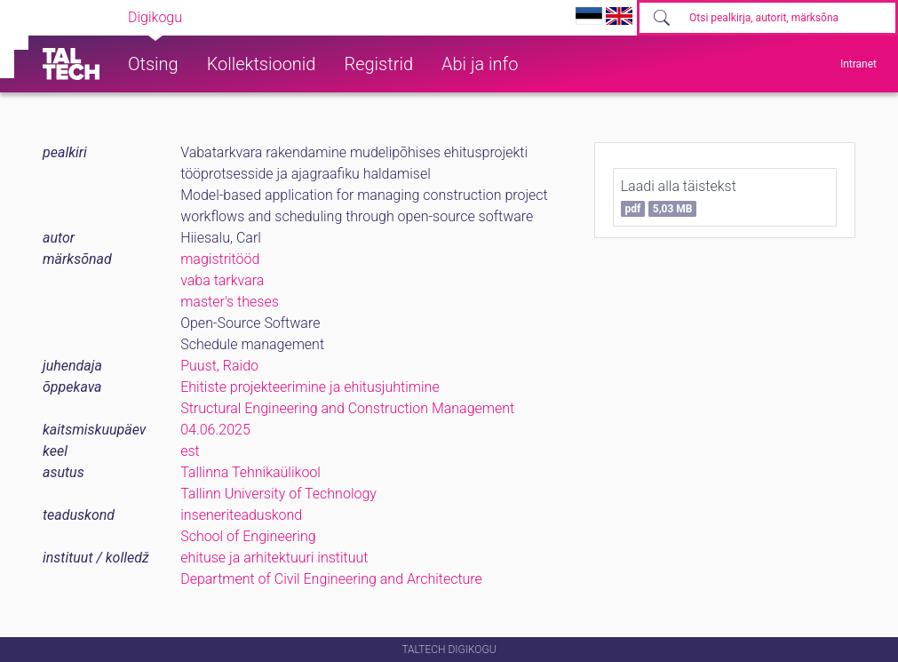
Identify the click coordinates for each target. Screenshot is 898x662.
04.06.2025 (215, 429)
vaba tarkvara (222, 280)
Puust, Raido (219, 365)
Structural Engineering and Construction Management (347, 408)
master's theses (229, 301)
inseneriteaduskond (241, 514)
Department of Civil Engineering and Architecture (331, 578)
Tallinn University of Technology (278, 493)
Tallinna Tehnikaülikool (250, 472)
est (190, 451)
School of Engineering (247, 536)
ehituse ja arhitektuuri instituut (274, 557)
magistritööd (219, 259)
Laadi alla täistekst (678, 197)
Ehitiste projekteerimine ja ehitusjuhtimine (310, 387)
